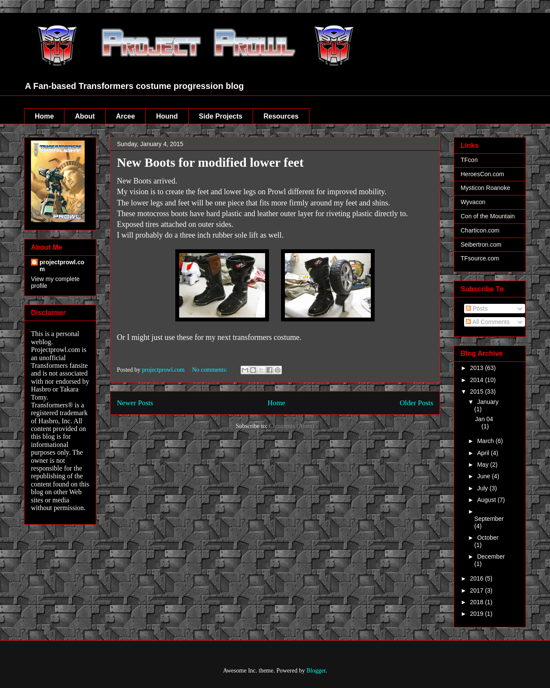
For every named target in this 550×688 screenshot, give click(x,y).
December (491, 556)
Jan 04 (484, 419)
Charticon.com (480, 230)
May (483, 464)
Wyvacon (473, 202)
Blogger (315, 670)
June (484, 476)
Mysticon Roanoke (485, 187)
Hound (167, 116)
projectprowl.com (62, 265)
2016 (477, 578)
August (487, 499)
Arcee (125, 116)
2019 (477, 613)
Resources (281, 116)
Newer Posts (135, 403)
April (484, 452)
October (487, 537)
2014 (477, 379)
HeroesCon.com (482, 174)
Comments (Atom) (291, 426)
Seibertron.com (481, 244)
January (487, 401)
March (486, 440)
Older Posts (416, 403)
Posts (477, 308)
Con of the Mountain (488, 216)
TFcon (469, 159)
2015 (477, 391)
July (483, 488)
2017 (477, 590)
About (85, 116)
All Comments (488, 321)
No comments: (210, 370)
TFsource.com (480, 258)
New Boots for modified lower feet (210, 162)
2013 (477, 367)
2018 (477, 602)
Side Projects (220, 116)
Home (44, 116)
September (489, 518)
